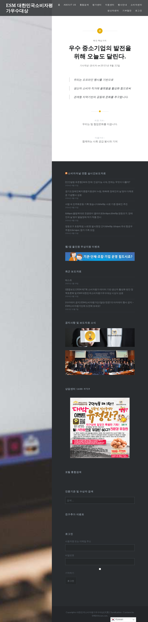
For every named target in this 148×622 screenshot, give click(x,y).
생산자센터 (113, 10)
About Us (70, 4)
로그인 (138, 10)
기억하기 (69, 572)
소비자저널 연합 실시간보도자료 (87, 173)
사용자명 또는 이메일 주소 (78, 541)
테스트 (68, 280)
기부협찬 (127, 10)
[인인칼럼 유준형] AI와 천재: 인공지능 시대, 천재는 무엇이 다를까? (97, 182)
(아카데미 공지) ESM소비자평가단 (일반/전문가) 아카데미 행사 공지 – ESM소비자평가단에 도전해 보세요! (99, 304)
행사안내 (122, 4)
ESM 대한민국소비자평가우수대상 (29, 8)
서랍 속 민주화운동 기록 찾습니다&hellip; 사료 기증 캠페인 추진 (96, 204)
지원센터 (109, 4)
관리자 (93, 65)
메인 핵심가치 (100, 40)
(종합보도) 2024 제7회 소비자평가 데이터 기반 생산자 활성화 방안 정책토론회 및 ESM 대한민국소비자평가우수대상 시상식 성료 (99, 291)
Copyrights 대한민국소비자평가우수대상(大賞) (87, 612)
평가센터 (97, 4)
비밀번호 (69, 555)
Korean (117, 619)
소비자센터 (136, 4)
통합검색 (84, 4)
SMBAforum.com (99, 615)
